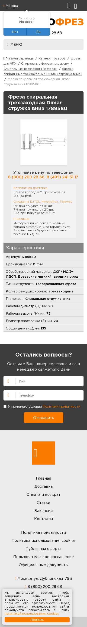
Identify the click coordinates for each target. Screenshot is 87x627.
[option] (43, 142)
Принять (37, 619)
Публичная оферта (43, 548)
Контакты (43, 519)
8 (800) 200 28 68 (26, 177)
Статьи (43, 502)
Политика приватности (43, 532)
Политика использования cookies (44, 540)
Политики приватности (61, 406)
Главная (43, 478)
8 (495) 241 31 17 (62, 177)
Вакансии (43, 511)
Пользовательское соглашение (43, 557)
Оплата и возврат (43, 494)
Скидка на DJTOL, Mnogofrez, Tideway (42, 201)
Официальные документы (43, 565)
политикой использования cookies (32, 613)
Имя (6, 380)
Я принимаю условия (41, 406)
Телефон (6, 394)
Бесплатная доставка (30, 187)
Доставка (43, 486)
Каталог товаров (52, 58)
